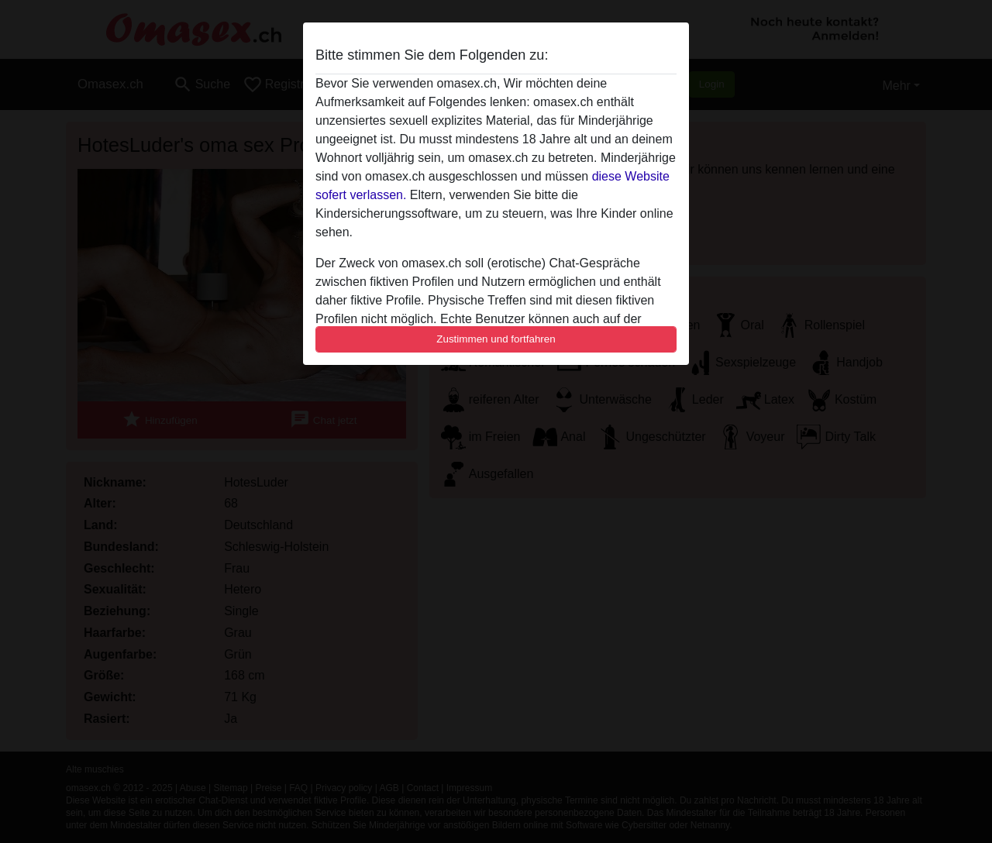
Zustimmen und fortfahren (496, 339)
